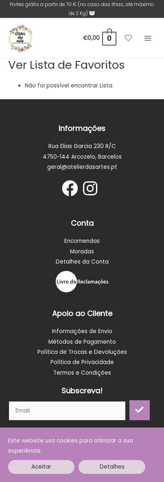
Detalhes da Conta (82, 262)
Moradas (82, 251)
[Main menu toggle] (148, 38)
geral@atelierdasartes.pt (82, 167)
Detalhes (112, 467)
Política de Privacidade (82, 362)
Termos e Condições (82, 373)
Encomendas (82, 241)
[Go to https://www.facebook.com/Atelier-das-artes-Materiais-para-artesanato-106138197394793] (70, 189)
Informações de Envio (82, 331)
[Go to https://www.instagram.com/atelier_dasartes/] (90, 189)
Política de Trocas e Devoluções (82, 352)
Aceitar (41, 467)
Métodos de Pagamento (82, 342)
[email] (67, 410)
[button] (139, 410)
